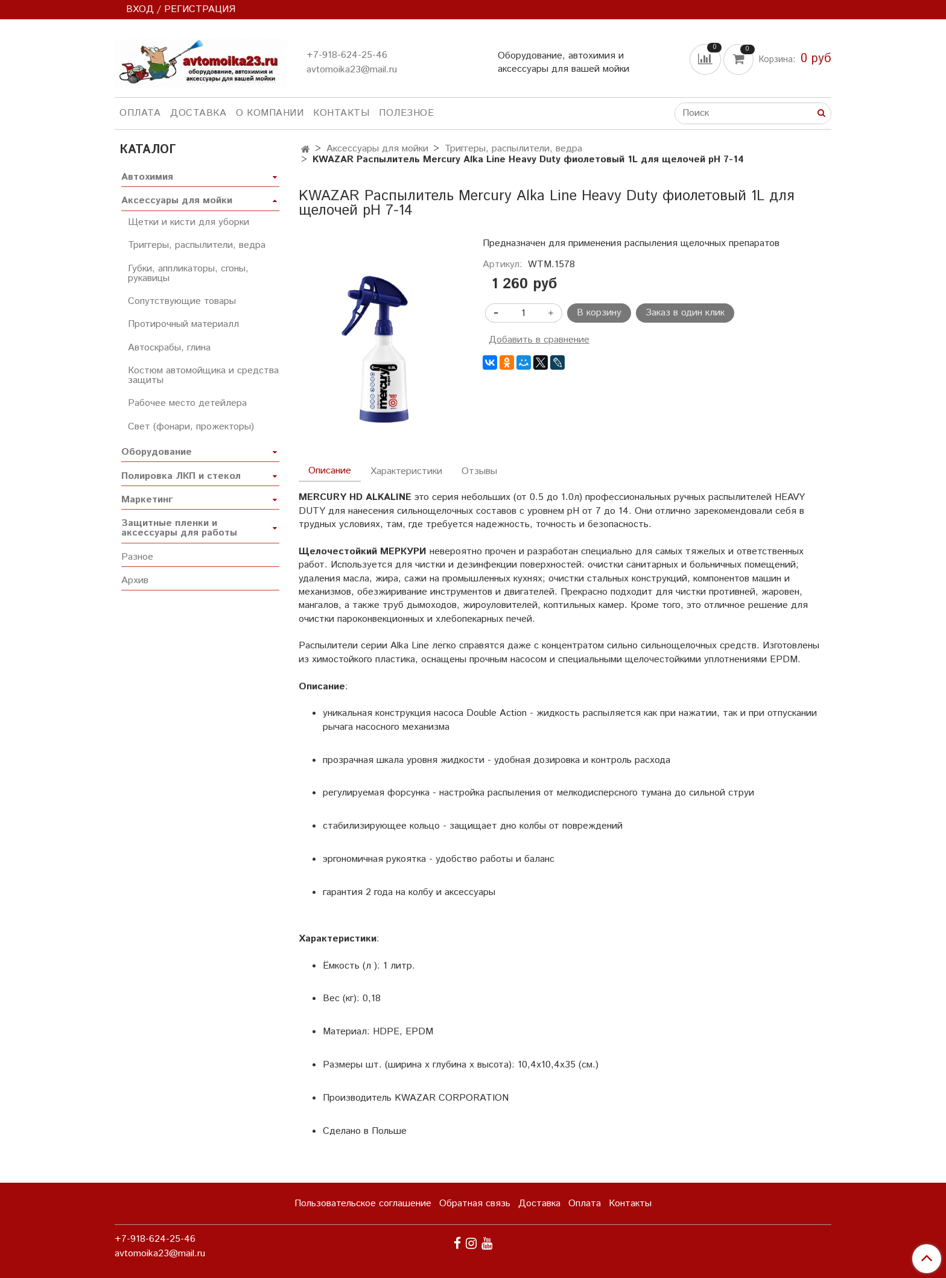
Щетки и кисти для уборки (188, 222)
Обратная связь (474, 1203)
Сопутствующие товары (182, 301)
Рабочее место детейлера (187, 403)
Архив (134, 580)
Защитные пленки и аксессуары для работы (179, 528)
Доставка (198, 113)
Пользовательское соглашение (362, 1203)
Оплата (139, 113)
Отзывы (479, 471)
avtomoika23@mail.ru (351, 70)
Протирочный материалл (183, 324)
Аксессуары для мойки (377, 149)
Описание (329, 471)
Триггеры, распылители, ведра (513, 149)
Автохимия (147, 177)
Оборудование (156, 452)
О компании (269, 113)
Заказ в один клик (685, 313)
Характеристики (406, 471)
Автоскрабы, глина (169, 348)
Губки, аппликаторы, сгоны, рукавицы (188, 273)
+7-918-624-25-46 (346, 55)
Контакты (341, 113)
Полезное (406, 113)
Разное (137, 557)
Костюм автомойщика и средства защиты (203, 375)
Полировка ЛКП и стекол (181, 476)
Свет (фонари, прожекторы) (191, 427)
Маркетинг (147, 500)
